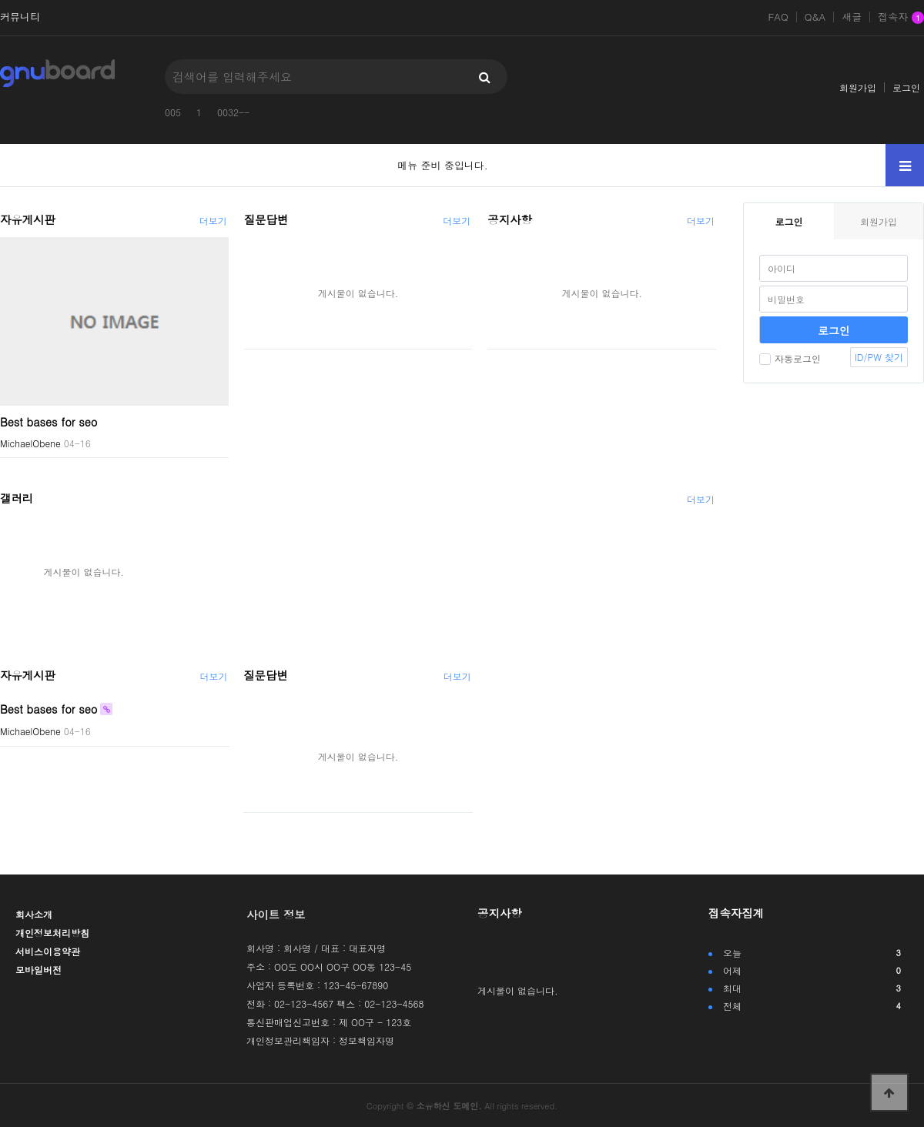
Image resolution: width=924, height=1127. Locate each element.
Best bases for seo (48, 421)
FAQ (778, 17)
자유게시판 (27, 219)
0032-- (233, 112)
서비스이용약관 (47, 951)
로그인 (906, 87)
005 (173, 112)
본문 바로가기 (0, 0)
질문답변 (266, 219)
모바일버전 (38, 969)
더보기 (213, 220)
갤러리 (16, 498)
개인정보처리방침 (52, 932)
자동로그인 (790, 358)
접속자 (901, 18)
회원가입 (857, 87)
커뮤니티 (20, 17)
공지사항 (509, 219)
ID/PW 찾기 (879, 356)
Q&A (815, 17)
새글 (852, 17)
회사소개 (33, 914)
